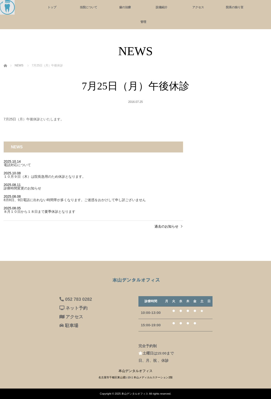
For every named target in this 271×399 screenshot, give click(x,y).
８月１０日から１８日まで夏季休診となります (39, 211)
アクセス (198, 7)
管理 (143, 22)
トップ (52, 7)
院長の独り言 (234, 7)
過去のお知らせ (166, 226)
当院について (88, 7)
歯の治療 (125, 7)
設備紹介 (161, 7)
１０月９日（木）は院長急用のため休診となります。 (45, 176)
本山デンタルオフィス (134, 393)
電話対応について (17, 165)
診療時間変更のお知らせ (22, 188)
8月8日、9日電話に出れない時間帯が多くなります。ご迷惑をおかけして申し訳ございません (75, 200)
